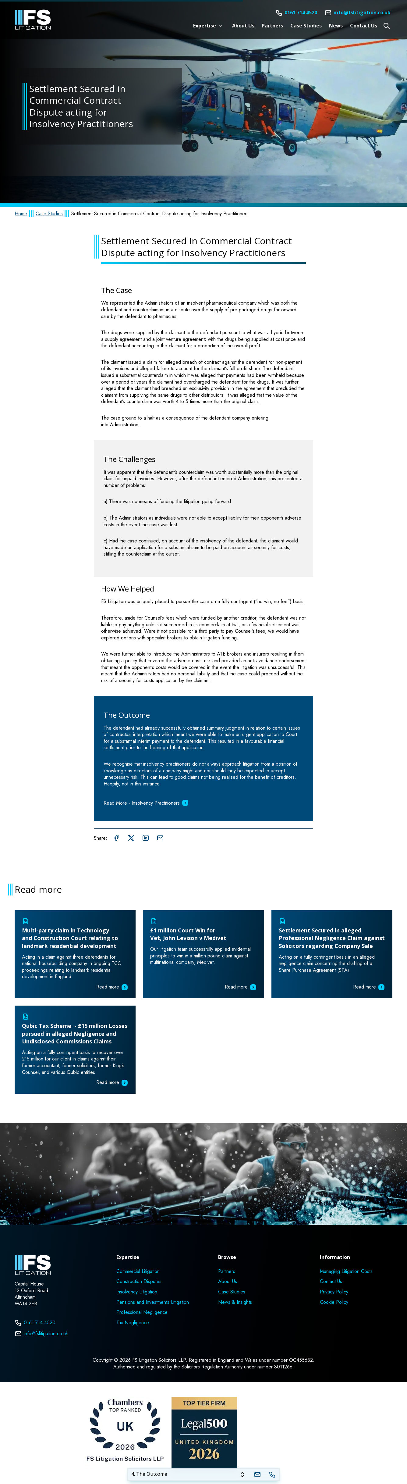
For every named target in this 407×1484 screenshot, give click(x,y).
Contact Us (363, 26)
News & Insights (235, 1302)
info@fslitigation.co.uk (41, 1333)
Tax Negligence (132, 1322)
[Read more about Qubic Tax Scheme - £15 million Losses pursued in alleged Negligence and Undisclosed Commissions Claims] (75, 1050)
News (336, 26)
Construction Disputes (138, 1281)
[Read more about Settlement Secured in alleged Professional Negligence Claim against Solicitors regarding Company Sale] (331, 954)
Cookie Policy (334, 1302)
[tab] (188, 1474)
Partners (272, 26)
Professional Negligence (142, 1312)
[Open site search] (386, 26)
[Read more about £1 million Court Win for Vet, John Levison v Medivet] (203, 954)
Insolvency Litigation (136, 1292)
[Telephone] (272, 1474)
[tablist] (203, 1474)
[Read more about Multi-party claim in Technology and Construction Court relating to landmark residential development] (75, 954)
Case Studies (306, 26)
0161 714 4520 (35, 1322)
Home (21, 213)
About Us (243, 26)
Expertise (204, 26)
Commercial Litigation (138, 1271)
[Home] (33, 19)
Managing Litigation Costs (346, 1271)
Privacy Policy (334, 1292)
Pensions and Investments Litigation (152, 1302)
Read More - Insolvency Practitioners (146, 802)
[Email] (357, 12)
